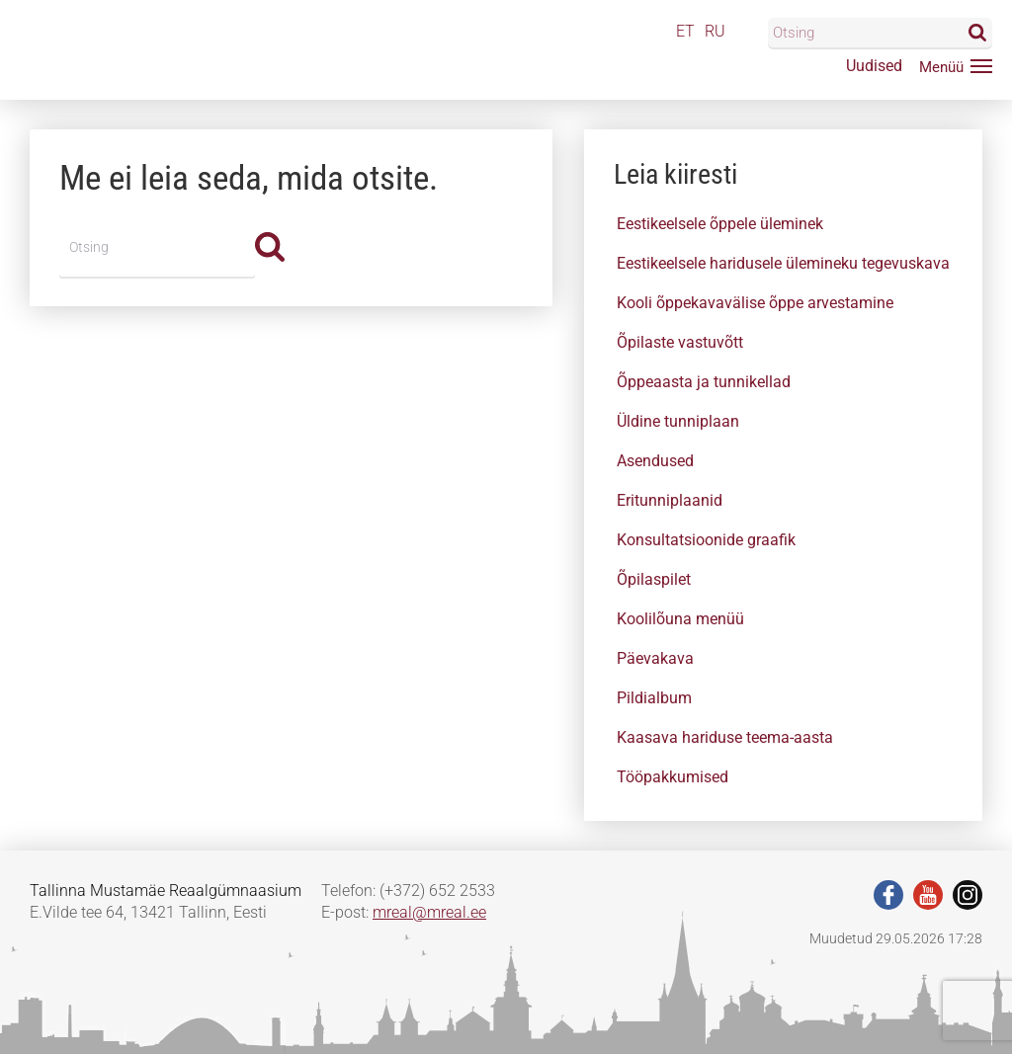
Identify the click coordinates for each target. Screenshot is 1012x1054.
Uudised (874, 65)
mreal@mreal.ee (429, 912)
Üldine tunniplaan (678, 421)
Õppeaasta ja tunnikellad (704, 381)
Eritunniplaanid (669, 500)
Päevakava (655, 658)
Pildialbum (654, 698)
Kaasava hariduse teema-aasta (725, 737)
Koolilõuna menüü (680, 618)
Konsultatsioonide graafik (706, 539)
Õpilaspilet (654, 579)
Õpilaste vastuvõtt (680, 342)
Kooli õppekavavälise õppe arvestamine (755, 302)
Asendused (655, 460)
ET (685, 31)
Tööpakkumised (672, 777)
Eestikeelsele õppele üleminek (720, 223)
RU (715, 31)
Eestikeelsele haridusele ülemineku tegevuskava (783, 263)
